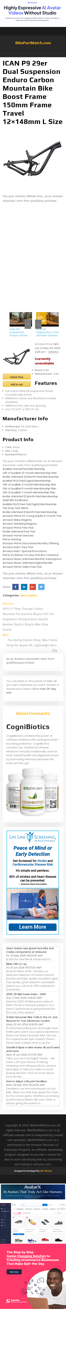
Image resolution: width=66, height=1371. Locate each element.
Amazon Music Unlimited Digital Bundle (27, 563)
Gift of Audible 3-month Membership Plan (29, 484)
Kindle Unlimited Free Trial (19, 531)
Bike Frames (29, 595)
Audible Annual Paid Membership (24, 469)
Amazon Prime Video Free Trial (22, 567)
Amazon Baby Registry (17, 520)
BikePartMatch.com (33, 43)
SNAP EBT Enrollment (15, 500)
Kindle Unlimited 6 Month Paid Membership (30, 512)
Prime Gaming (12, 539)
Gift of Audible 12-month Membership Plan (30, 473)
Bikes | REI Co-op (17, 964)
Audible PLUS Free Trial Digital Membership (29, 504)
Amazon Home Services (18, 535)
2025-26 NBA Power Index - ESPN (26, 994)
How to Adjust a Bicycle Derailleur (27, 1081)
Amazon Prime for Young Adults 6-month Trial (32, 516)
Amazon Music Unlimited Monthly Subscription (32, 559)
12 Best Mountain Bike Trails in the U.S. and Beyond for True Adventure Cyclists (32, 1019)
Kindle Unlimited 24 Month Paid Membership (31, 477)
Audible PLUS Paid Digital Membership (27, 481)
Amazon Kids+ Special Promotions (25, 551)
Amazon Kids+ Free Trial (18, 547)
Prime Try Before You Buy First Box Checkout (31, 555)
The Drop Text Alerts (15, 508)
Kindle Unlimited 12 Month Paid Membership (30, 496)
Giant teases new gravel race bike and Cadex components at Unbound (30, 950)
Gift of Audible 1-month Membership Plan (29, 492)
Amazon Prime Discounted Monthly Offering (31, 543)
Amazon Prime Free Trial (18, 527)
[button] (33, 55)
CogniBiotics (28, 727)
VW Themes (45, 1171)
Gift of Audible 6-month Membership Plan (29, 488)
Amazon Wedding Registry (20, 523)
